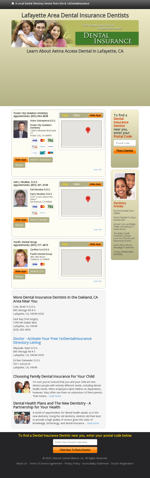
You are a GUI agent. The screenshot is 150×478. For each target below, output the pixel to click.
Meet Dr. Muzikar (39, 219)
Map (64, 115)
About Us (21, 463)
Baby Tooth (124, 233)
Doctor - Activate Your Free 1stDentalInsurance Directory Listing (52, 340)
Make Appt (20, 159)
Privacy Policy (72, 463)
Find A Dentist (120, 217)
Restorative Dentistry (123, 253)
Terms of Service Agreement (45, 463)
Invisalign (118, 247)
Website (19, 165)
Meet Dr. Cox (37, 271)
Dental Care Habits (124, 212)
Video (76, 115)
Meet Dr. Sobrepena (41, 159)
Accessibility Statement (95, 463)
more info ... (99, 169)
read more (55, 396)
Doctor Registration (122, 463)
